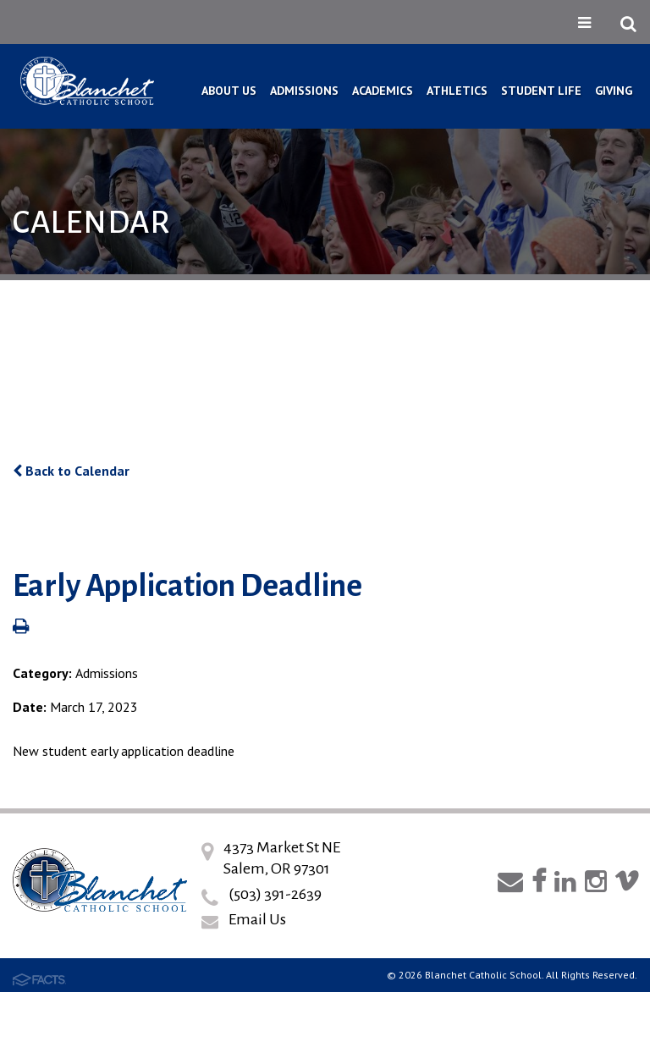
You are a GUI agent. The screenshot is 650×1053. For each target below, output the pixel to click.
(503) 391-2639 (275, 893)
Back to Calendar (71, 470)
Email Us (257, 919)
